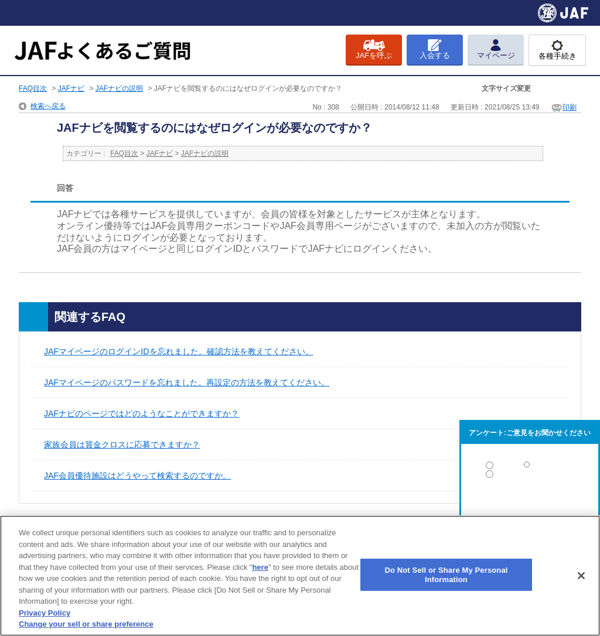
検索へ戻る (48, 106)
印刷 (569, 107)
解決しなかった (529, 506)
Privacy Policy (44, 612)
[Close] (581, 576)
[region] (300, 575)
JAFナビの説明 (119, 88)
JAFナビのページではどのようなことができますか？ (141, 413)
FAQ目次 (33, 88)
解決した (529, 468)
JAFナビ (71, 88)
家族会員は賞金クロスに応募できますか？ (122, 444)
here (260, 567)
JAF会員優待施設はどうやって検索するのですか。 (137, 475)
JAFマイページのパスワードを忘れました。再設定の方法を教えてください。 (186, 382)
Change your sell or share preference (86, 624)
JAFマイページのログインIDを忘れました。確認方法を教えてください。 (178, 351)
